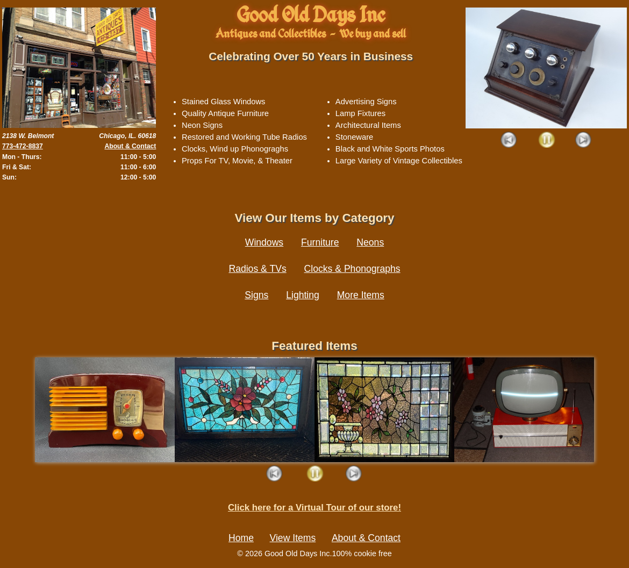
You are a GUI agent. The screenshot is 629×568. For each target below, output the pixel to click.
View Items (293, 538)
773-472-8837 (22, 146)
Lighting (302, 295)
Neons (370, 242)
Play (546, 140)
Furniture (320, 242)
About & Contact (130, 146)
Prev (509, 140)
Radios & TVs (257, 268)
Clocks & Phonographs (352, 268)
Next (583, 140)
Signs (256, 295)
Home (241, 538)
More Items (360, 295)
